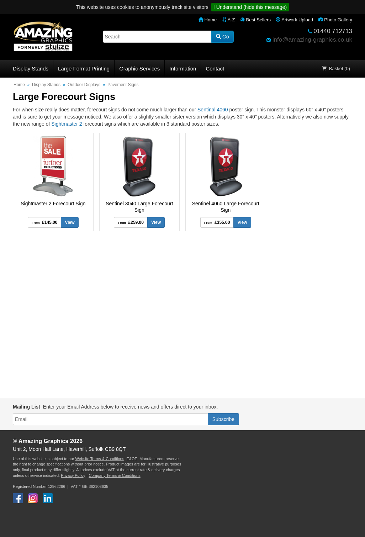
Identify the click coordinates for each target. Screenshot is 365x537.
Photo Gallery (335, 19)
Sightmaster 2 (66, 124)
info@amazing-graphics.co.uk (312, 39)
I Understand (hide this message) (250, 7)
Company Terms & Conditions (114, 475)
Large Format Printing (84, 68)
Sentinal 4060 (212, 109)
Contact (215, 68)
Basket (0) (336, 68)
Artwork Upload (294, 19)
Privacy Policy (73, 475)
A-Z (228, 19)
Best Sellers (255, 19)
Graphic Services (139, 68)
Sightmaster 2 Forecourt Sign (53, 203)
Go (222, 37)
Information (182, 68)
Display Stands (30, 68)
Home (208, 19)
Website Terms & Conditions (99, 459)
